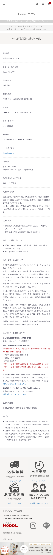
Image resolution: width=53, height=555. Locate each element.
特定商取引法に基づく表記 (12, 533)
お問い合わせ (7, 539)
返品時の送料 (8, 403)
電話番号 (6, 134)
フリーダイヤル (9, 121)
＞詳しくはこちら (15, 481)
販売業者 (6, 53)
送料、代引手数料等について (14, 240)
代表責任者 (7, 80)
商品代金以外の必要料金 (12, 178)
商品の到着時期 (9, 192)
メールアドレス (9, 148)
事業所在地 (7, 94)
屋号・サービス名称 (10, 67)
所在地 (5, 107)
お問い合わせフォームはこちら (14, 384)
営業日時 (6, 162)
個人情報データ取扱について (14, 333)
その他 (5, 416)
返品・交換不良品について (13, 260)
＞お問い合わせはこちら (39, 503)
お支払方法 (7, 221)
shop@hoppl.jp (8, 153)
